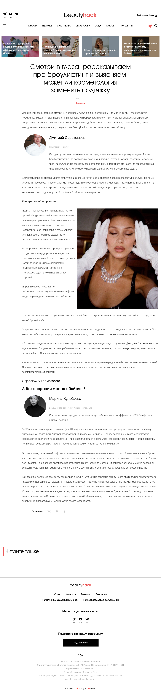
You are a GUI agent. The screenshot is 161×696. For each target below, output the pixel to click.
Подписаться (81, 643)
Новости (110, 26)
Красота (32, 26)
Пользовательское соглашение (101, 600)
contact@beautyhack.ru (83, 679)
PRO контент (126, 26)
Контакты (71, 594)
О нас (57, 594)
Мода (98, 26)
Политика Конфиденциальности (60, 600)
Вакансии (101, 594)
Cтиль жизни (83, 26)
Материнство (64, 26)
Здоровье (47, 26)
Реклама (86, 594)
